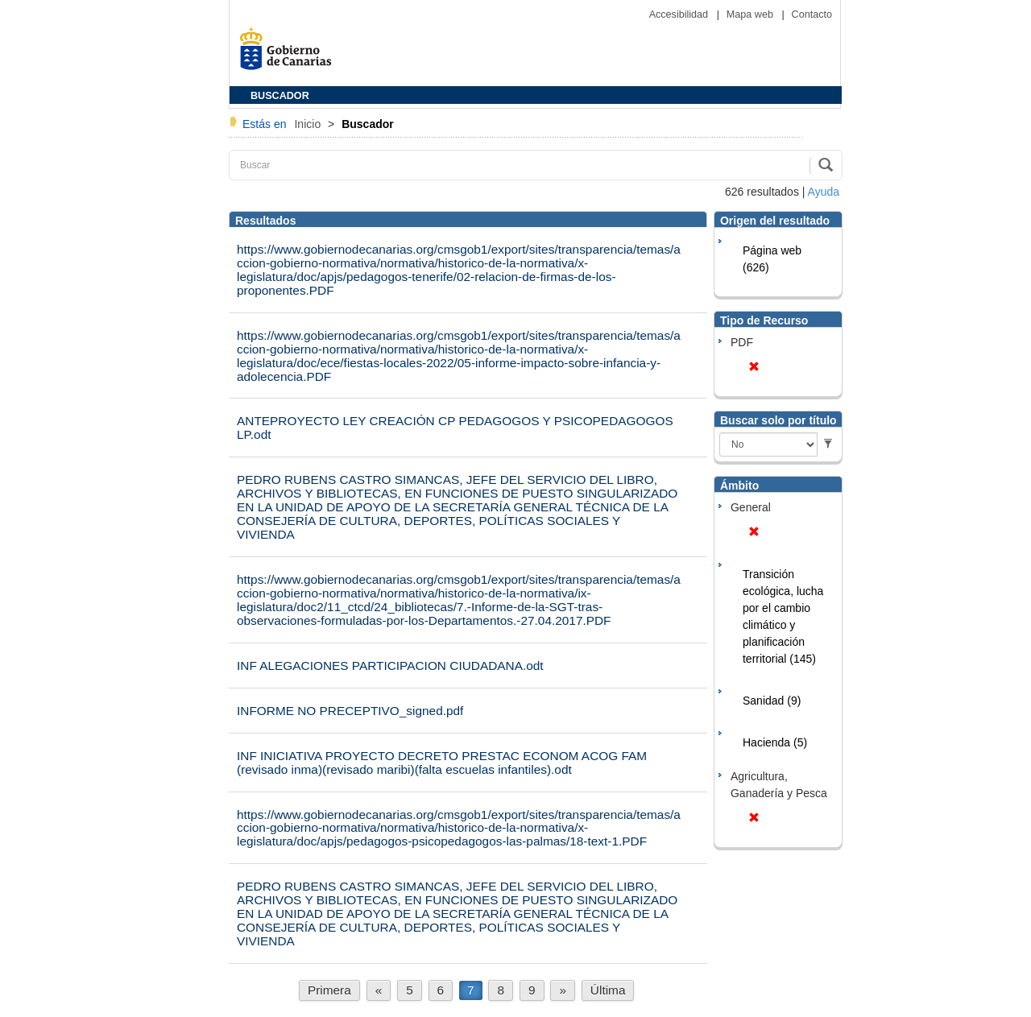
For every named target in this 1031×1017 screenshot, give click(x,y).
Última (608, 990)
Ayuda (823, 191)
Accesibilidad (680, 14)
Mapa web (751, 14)
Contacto (812, 14)
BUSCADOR (280, 95)
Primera (329, 990)
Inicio (309, 124)
